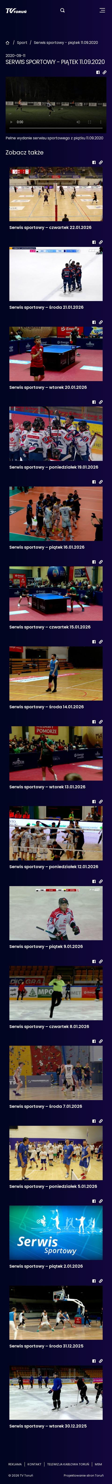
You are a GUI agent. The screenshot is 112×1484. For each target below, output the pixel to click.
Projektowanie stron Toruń (84, 1475)
